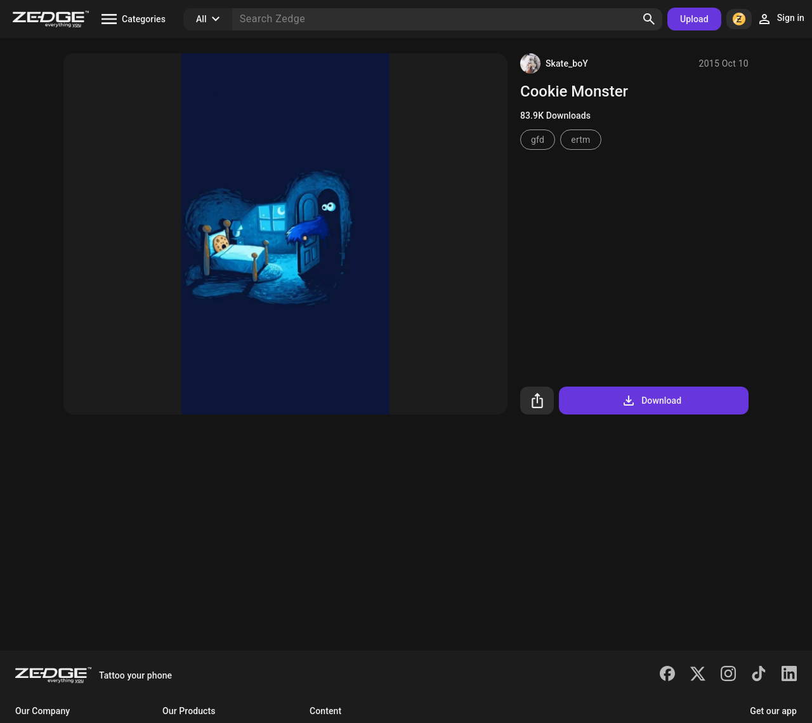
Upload (694, 19)
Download (651, 400)
